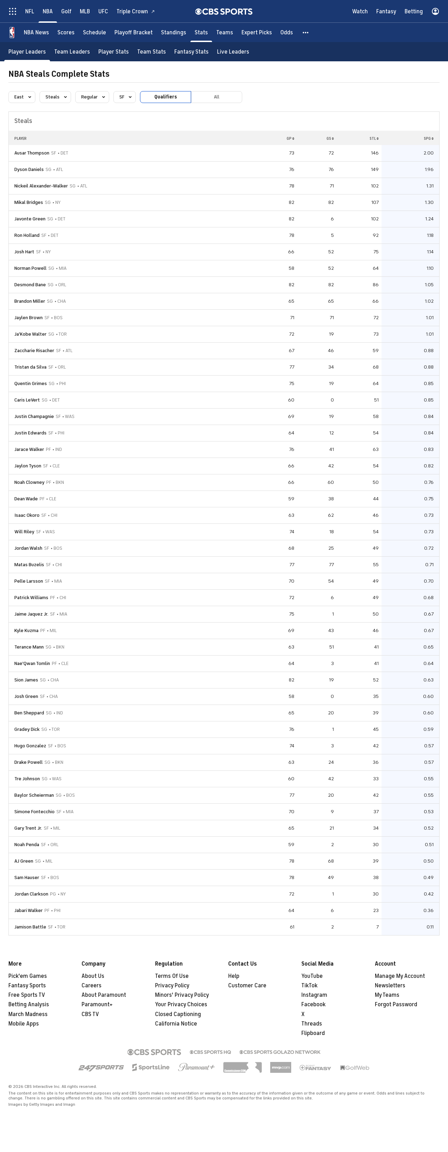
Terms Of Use (172, 976)
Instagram (314, 995)
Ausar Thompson (31, 153)
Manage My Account (400, 976)
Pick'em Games (27, 976)
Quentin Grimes (30, 383)
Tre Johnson (27, 779)
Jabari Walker (28, 910)
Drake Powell (28, 762)
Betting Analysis (28, 1004)
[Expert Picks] (256, 32)
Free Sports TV (26, 995)
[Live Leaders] (233, 51)
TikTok (309, 985)
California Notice (176, 1023)
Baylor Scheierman (34, 795)
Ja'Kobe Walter (30, 334)
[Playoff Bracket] (133, 32)
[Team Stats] (151, 51)
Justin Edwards (30, 433)
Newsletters (390, 985)
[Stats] (201, 32)
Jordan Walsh (28, 548)
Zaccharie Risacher (34, 351)
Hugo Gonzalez (30, 746)
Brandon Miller (29, 301)
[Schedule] (94, 32)
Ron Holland (27, 235)
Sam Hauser (26, 877)
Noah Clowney (29, 482)
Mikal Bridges (28, 202)
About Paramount (104, 995)
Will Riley (24, 532)
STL (374, 138)
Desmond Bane (30, 285)
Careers (92, 985)
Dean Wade (26, 499)
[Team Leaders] (72, 51)
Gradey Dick (27, 729)
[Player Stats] (113, 51)
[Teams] (224, 32)
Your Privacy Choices (181, 1004)
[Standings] (173, 32)
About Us (93, 976)
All (216, 97)
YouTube (312, 976)
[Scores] (66, 32)
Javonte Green (30, 219)
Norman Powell (30, 268)
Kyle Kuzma (26, 630)
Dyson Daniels (29, 169)
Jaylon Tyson (27, 466)
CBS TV (90, 1014)
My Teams (387, 995)
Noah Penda (26, 845)
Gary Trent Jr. (28, 828)
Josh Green (26, 696)
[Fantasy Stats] (191, 51)
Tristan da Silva (30, 367)
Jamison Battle (30, 927)
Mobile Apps (23, 1023)
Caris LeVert (27, 400)
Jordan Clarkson (31, 894)
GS (330, 138)
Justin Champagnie (34, 416)
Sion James (26, 680)
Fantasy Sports (27, 985)
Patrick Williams (31, 598)
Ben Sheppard (29, 713)
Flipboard (313, 1033)
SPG (429, 138)
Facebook (313, 1004)
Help (233, 976)
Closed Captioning (178, 1014)
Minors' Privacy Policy (182, 995)
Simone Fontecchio (34, 812)
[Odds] (286, 32)
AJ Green (23, 861)
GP (290, 138)
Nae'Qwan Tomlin (32, 663)
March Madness (28, 1014)
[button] (306, 32)
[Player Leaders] (27, 51)
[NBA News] (36, 32)
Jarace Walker (29, 449)
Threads (311, 1023)
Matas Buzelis (29, 565)
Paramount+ (97, 1004)
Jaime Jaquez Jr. (31, 614)
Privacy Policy (172, 985)
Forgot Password (396, 1004)
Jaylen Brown (28, 318)
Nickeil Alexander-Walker (41, 186)
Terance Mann (29, 647)
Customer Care (247, 985)
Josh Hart (24, 252)
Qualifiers (165, 97)
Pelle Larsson (28, 581)
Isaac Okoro (27, 515)
